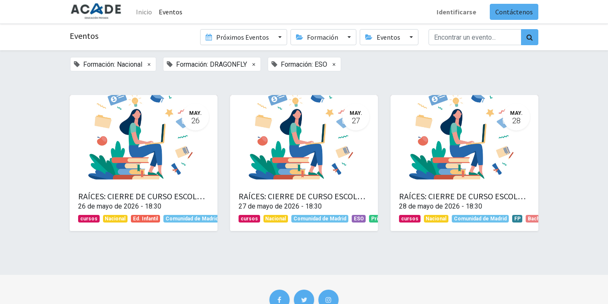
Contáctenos (514, 12)
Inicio (144, 12)
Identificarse (456, 12)
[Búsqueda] (529, 37)
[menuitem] (170, 11)
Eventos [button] (383, 37)
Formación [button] (317, 37)
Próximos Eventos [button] (238, 37)
